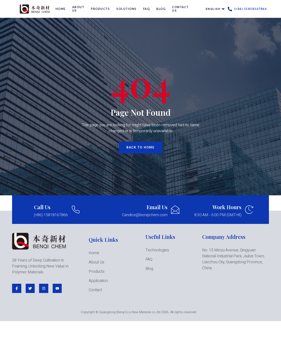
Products (100, 9)
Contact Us (180, 8)
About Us (78, 8)
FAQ (146, 9)
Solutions (126, 9)
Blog (161, 9)
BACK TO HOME (140, 147)
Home (61, 9)
